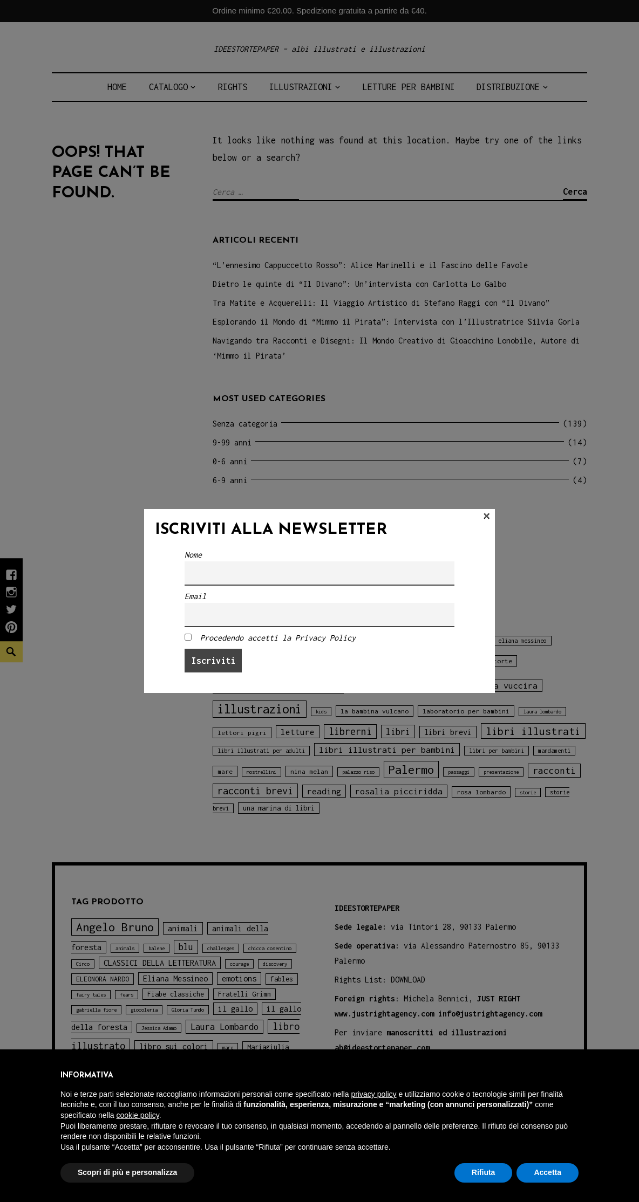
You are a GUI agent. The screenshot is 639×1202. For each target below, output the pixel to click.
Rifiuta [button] (483, 1172)
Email (195, 596)
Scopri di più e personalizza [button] (127, 1172)
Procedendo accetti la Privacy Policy (278, 637)
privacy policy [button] (374, 1094)
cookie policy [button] (138, 1115)
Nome (193, 554)
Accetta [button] (547, 1172)
